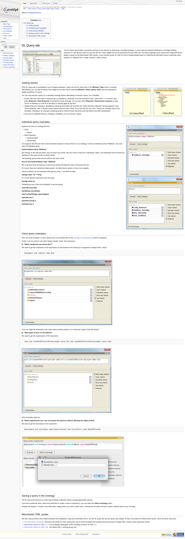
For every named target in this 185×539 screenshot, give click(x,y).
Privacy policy (66, 534)
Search (3, 41)
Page (24, 3)
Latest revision (41, 8)
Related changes (8, 55)
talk (58, 7)
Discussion (33, 3)
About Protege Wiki (82, 534)
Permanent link (8, 62)
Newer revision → (55, 8)
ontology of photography (82, 238)
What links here (8, 53)
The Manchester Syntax (32, 522)
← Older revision (31, 8)
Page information (8, 65)
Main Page (6, 24)
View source (46, 3)
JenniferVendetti (52, 7)
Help (4, 38)
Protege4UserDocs (34, 13)
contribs (63, 7)
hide (39, 20)
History (55, 3)
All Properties (7, 29)
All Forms (6, 33)
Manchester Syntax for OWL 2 (35, 527)
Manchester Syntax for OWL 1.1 (35, 525)
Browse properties (9, 67)
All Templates (7, 31)
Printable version (8, 60)
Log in (180, 1)
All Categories (7, 26)
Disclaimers (96, 534)
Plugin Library (7, 35)
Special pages (7, 58)
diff (24, 8)
